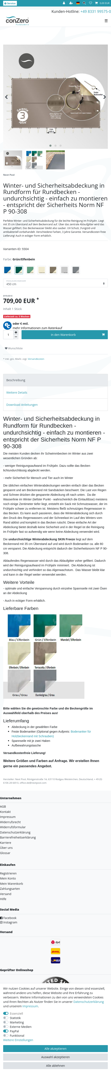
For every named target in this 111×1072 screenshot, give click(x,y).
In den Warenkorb (78, 335)
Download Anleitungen (22, 405)
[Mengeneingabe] (8, 334)
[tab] (55, 380)
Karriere (5, 843)
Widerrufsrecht (10, 822)
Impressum (8, 817)
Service (10, 3)
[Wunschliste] (90, 3)
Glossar (5, 853)
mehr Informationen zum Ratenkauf (37, 328)
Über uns (6, 848)
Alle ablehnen (55, 1066)
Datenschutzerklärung (15, 832)
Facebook (8, 918)
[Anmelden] (64, 3)
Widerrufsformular (13, 827)
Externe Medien (21, 1027)
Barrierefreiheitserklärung (18, 837)
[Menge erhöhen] (15, 332)
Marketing (17, 1022)
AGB (3, 806)
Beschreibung (15, 380)
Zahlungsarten (10, 889)
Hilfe (3, 899)
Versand (5, 894)
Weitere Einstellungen (18, 1040)
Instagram (8, 922)
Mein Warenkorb (11, 884)
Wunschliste (14, 348)
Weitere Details (16, 392)
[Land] (78, 3)
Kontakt (5, 812)
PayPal (14, 1031)
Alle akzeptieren (55, 1049)
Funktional (17, 1036)
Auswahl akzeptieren (55, 1057)
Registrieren (8, 873)
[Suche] (84, 3)
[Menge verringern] (15, 337)
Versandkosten (35, 358)
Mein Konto (8, 878)
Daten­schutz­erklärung (88, 1002)
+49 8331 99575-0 (95, 11)
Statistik (15, 1018)
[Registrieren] (71, 3)
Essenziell (16, 1013)
